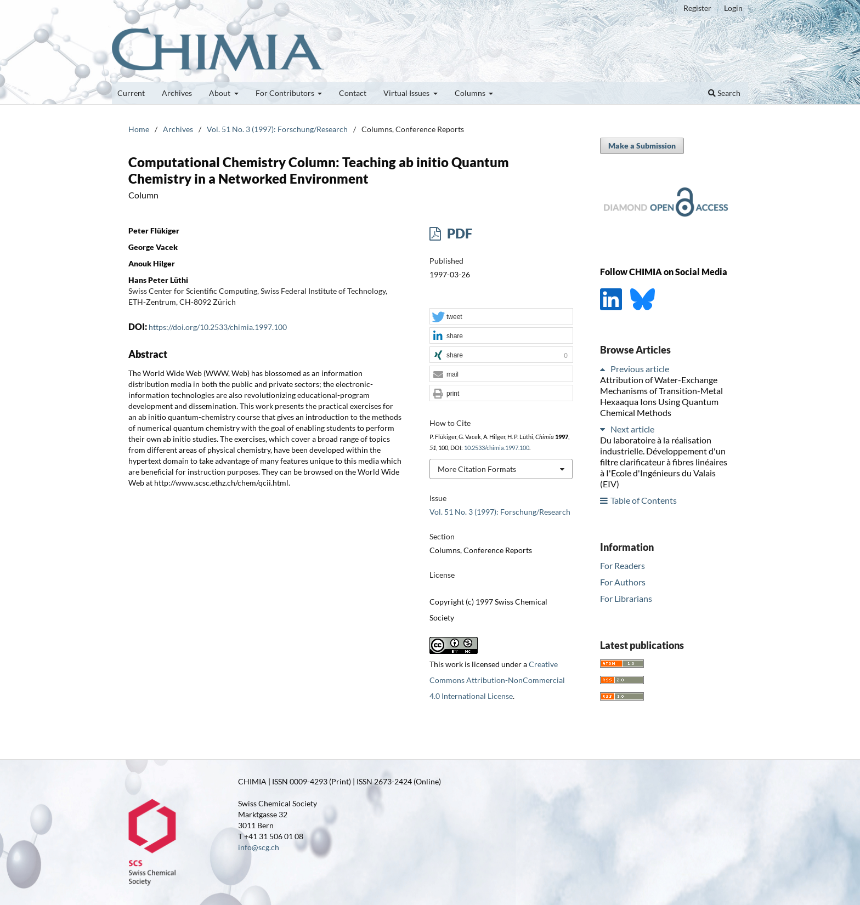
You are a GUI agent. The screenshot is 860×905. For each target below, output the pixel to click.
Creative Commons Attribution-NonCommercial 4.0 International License (497, 680)
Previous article (639, 368)
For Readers (622, 565)
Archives (177, 93)
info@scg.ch (258, 847)
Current (131, 93)
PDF (458, 233)
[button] (501, 317)
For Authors (623, 582)
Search (724, 93)
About (220, 93)
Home (138, 129)
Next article (632, 429)
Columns (471, 93)
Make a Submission (642, 145)
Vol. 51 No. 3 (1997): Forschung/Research (277, 129)
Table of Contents (643, 500)
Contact (352, 93)
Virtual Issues (407, 93)
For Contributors (286, 93)
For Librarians (626, 598)
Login (733, 8)
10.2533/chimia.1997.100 (496, 448)
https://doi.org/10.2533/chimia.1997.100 (218, 327)
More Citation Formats (477, 469)
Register (697, 8)
